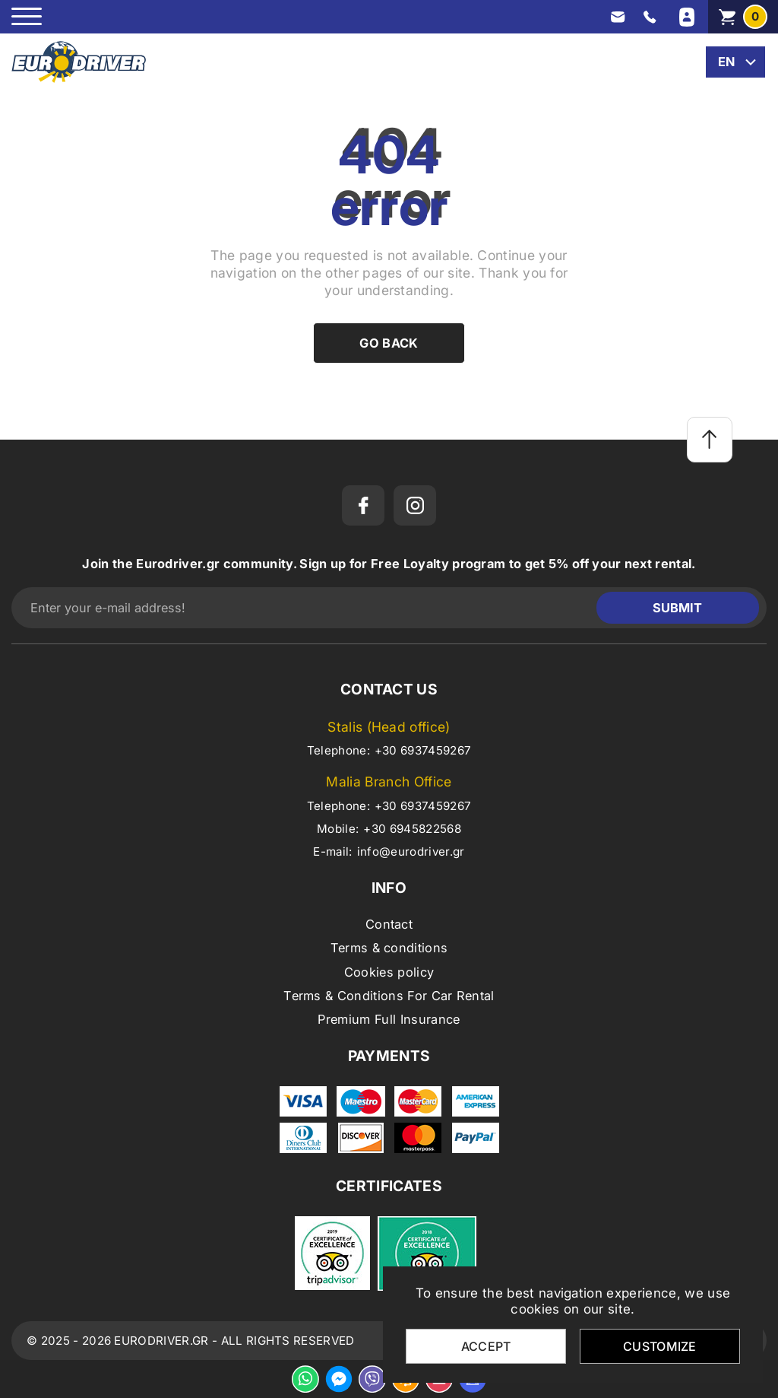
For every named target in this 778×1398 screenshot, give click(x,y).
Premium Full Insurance (389, 1019)
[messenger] (339, 1379)
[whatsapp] (305, 1379)
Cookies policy (389, 972)
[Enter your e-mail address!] (307, 608)
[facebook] (363, 505)
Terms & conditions (389, 948)
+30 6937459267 (423, 750)
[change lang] (735, 62)
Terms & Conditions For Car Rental (389, 996)
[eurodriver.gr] (78, 62)
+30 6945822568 (411, 828)
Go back (388, 343)
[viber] (372, 1379)
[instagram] (415, 505)
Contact (389, 924)
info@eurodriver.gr (411, 851)
